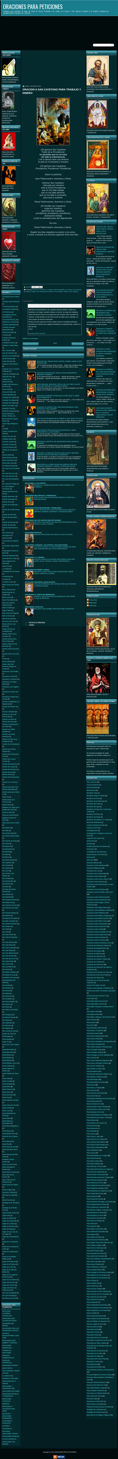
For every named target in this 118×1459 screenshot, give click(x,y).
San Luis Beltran (7, 967)
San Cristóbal (6, 878)
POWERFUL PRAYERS (10, 1378)
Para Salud (90, 1223)
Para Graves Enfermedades (96, 1145)
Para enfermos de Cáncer (95, 1297)
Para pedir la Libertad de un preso (98, 1340)
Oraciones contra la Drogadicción (98, 932)
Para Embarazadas (93, 1101)
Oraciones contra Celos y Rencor (98, 879)
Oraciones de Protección (95, 964)
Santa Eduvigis (7, 1084)
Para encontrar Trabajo (94, 1289)
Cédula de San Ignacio (94, 838)
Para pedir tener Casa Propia (96, 1359)
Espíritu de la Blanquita (10, 505)
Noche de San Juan (8, 621)
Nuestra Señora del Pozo (10, 649)
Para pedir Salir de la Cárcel (96, 1337)
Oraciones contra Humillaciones (97, 900)
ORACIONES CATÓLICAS (34, 607)
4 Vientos (5, 335)
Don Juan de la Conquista (11, 468)
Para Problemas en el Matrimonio (98, 1191)
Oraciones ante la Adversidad (96, 873)
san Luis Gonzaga (8, 1295)
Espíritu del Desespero (9, 517)
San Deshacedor (7, 881)
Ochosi (4, 659)
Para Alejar (90, 998)
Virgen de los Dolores (9, 1279)
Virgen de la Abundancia (10, 1237)
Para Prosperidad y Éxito (95, 1193)
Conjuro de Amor (92, 828)
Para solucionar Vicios (94, 1396)
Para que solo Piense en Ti (96, 1385)
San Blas (5, 854)
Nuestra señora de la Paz (10, 654)
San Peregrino (7, 1015)
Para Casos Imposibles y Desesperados (100, 1041)
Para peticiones (92, 1364)
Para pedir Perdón (93, 1335)
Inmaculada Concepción (10, 541)
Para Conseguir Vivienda (95, 1052)
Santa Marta (6, 1118)
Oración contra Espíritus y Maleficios (99, 988)
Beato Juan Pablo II (8, 405)
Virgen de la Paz (7, 1267)
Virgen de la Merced (9, 1261)
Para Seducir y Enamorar (95, 1229)
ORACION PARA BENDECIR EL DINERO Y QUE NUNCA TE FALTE (60, 418)
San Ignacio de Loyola (9, 918)
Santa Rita (5, 1144)
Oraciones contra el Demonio (96, 926)
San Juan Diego (7, 950)
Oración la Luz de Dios (9, 782)
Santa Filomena (7, 1089)
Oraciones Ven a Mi (93, 871)
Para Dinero (91, 1085)
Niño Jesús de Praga (9, 613)
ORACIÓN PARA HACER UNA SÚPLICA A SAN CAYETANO (53, 534)
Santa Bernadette (8, 1049)
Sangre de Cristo (8, 1034)
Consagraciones (92, 830)
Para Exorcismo (92, 1126)
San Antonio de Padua (9, 841)
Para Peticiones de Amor (95, 1183)
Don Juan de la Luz (8, 473)
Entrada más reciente (30, 344)
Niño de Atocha (7, 616)
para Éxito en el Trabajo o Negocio (98, 1415)
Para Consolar (91, 1058)
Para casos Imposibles (94, 1261)
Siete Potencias (7, 1200)
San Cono (5, 871)
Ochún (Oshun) (7, 661)
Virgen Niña (6, 1215)
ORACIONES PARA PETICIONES (33, 6)
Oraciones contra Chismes (96, 882)
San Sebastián (7, 1023)
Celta (4, 429)
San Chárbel (6, 865)
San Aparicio (6, 846)
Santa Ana (5, 1042)
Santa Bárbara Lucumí (9, 1063)
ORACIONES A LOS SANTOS (35, 483)
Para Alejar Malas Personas (96, 1001)
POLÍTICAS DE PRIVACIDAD (37, 622)
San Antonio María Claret (10, 836)
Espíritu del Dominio (9, 522)
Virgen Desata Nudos (9, 1213)
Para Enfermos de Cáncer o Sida (98, 1117)
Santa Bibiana (7, 1055)
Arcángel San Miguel (9, 400)
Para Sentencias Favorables (96, 1231)
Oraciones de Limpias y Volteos (97, 959)
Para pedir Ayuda (92, 1329)
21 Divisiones (6, 312)
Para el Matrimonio (93, 1286)
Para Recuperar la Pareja (95, 1212)
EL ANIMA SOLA (7, 1376)
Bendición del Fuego (93, 817)
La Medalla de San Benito (95, 852)
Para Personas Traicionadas (96, 1174)
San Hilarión (6, 915)
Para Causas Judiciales (94, 1044)
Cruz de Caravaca (8, 447)
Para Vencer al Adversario (95, 1248)
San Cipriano (6, 868)
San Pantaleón (7, 999)
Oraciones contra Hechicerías (96, 897)
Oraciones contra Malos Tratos (97, 921)
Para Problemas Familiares (96, 1188)
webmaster (92, 605)
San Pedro (5, 1007)
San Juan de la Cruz (9, 958)
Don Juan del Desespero (10, 479)
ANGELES (5, 1404)
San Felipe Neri (7, 902)
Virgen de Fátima (8, 1218)
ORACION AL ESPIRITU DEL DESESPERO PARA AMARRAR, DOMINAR (106, 313)
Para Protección (92, 1196)
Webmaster (93, 603)
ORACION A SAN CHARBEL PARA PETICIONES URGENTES (54, 609)
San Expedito (6, 897)
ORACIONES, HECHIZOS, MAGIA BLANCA (40, 582)
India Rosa (5, 538)
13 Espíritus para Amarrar (10, 296)
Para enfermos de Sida (94, 1299)
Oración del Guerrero (9, 769)
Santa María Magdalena (10, 1126)
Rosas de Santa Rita (9, 815)
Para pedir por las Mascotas (96, 1351)
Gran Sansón (6, 533)
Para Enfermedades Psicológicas (98, 1115)
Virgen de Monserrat (9, 1226)
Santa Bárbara (7, 1060)
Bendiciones (91, 790)
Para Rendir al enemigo (95, 1218)
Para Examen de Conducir (95, 1123)
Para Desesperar (92, 1071)
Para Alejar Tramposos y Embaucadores (100, 1006)
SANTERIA (6, 1426)
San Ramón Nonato (8, 1017)
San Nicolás (6, 985)
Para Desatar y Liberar (94, 1068)
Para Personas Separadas (95, 1172)
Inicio (55, 343)
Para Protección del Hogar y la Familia (99, 1202)
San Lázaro (6, 969)
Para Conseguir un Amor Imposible (98, 1055)
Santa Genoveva (7, 1095)
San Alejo (5, 830)
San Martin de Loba (8, 975)
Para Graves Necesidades (95, 1147)
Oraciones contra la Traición (96, 940)
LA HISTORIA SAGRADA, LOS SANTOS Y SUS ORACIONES (46, 545)
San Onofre (6, 990)
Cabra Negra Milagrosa (10, 423)
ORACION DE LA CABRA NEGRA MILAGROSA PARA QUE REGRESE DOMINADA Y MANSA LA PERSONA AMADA (57, 465)
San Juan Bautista (8, 942)
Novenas (90, 857)
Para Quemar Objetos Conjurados (98, 1210)
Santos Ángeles (7, 1190)
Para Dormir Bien (92, 1096)
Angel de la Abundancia (10, 364)
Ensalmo (90, 844)
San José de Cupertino (10, 937)
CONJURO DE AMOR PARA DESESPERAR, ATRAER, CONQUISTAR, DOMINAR (105, 392)
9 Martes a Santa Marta (10, 345)
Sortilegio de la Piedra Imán (96, 1412)
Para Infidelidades (93, 1150)
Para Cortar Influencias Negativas (98, 1060)
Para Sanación (92, 1226)
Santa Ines (5, 1097)
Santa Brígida (6, 1058)
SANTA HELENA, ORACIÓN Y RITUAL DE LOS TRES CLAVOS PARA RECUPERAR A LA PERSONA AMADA (58, 385)
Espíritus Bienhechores (10, 528)
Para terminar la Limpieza (95, 1404)
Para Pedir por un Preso (95, 1166)
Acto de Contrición (93, 785)
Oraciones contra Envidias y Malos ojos (100, 892)
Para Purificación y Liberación (97, 1207)
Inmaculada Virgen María (10, 546)
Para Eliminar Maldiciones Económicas (100, 1098)
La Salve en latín (7, 582)
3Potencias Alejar (8, 332)
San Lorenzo (6, 964)
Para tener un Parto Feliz (95, 1401)
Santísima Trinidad (8, 1192)
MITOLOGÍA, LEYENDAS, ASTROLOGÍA (7, 1313)
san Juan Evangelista (9, 1293)
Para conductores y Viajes (95, 1267)
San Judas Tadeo (8, 961)
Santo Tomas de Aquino (10, 1185)
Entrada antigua (77, 344)
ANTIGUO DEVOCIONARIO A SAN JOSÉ (10, 1335)
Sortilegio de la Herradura (95, 1409)
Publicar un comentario (30, 338)
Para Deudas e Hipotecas (95, 1077)
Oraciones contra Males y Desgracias (99, 915)
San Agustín (6, 828)
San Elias (5, 886)
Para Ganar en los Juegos (95, 1139)
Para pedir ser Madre (94, 1356)
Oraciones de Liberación (95, 956)
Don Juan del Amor (8, 476)
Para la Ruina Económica (95, 1316)
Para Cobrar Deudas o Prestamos (98, 1047)
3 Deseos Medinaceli (9, 324)
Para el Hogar (91, 1280)
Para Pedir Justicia (93, 1161)
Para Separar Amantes (94, 1237)
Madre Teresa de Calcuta (10, 585)
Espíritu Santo (7, 502)
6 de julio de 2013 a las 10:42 (36, 333)
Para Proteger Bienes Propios (97, 1204)
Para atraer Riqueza (93, 1251)
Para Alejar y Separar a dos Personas (99, 1017)
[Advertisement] (59, 31)
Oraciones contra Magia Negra (97, 907)
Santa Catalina (7, 1066)
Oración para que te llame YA (96, 996)
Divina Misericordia (8, 457)
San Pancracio (7, 996)
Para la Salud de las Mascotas (97, 1318)
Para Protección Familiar (95, 1199)
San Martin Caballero (9, 972)
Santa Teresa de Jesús (10, 1149)
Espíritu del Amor (8, 514)
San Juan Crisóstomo (9, 948)
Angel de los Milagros (9, 374)
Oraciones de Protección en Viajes (98, 972)
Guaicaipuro (6, 535)
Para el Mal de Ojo (93, 1283)
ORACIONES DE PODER (11, 1391)
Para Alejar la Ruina (93, 1014)
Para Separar (91, 1234)
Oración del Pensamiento (10, 777)
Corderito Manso (7, 439)
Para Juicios (91, 1153)
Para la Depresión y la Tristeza (97, 1310)
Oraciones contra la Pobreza (96, 937)
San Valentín (6, 1028)
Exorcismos (91, 849)
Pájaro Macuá (7, 805)
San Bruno (5, 857)
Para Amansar (91, 1020)
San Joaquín (6, 926)
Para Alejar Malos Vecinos (95, 1004)
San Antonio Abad (8, 833)
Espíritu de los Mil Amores (11, 509)
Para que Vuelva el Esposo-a (96, 1382)
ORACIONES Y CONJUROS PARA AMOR (8, 1409)
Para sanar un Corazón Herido (97, 1393)
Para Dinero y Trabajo (94, 1088)
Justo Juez (5, 566)
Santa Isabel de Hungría (10, 1100)
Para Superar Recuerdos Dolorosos (99, 1242)
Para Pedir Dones (93, 1158)
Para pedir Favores (93, 1332)
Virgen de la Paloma (9, 1264)
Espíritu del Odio (7, 525)
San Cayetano (74, 291)
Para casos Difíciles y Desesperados (99, 1259)
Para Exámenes (92, 1128)
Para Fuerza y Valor (93, 1136)
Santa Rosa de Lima (9, 1147)
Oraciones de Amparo (94, 951)
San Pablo (5, 993)
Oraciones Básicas (93, 863)
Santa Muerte (6, 1131)
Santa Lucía (6, 1110)
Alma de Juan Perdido (9, 356)
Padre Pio (5, 797)
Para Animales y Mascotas (96, 1028)
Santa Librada (7, 1108)
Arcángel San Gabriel (9, 397)
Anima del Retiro (7, 392)
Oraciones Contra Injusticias (96, 865)
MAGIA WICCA (7, 1368)
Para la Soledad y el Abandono (97, 1321)
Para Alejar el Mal (93, 1011)
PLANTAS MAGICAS (9, 1439)
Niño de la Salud (7, 618)
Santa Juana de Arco (9, 1105)
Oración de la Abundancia (10, 744)
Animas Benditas (8, 395)
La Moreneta (6, 576)
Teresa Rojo (93, 600)
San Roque (6, 1020)
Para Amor (90, 1025)
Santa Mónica (7, 1141)
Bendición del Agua (93, 806)
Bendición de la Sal (93, 798)
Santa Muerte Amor (8, 1133)
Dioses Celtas (7, 455)
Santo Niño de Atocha (9, 1172)
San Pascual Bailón (8, 1001)
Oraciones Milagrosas (94, 868)
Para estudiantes (92, 1302)
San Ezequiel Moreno (9, 900)
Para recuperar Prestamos (95, 1390)
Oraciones (90, 860)
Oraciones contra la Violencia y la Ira (99, 943)
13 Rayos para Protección (11, 301)
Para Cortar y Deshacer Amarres (98, 1063)
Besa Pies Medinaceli (94, 822)
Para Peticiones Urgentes (95, 1180)
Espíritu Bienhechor (8, 496)
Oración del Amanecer (9, 764)
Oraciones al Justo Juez (10, 692)
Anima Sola (6, 389)
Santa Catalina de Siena (10, 1073)
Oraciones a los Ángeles (10, 687)
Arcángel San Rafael (9, 403)
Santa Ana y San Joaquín (10, 1044)
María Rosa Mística (8, 600)
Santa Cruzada (7, 1081)
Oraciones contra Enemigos (96, 889)
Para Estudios (91, 1120)
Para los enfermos (93, 1327)
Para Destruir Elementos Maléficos (98, 1074)
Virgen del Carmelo (8, 1282)
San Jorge (5, 929)
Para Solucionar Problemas (96, 1240)
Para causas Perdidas (94, 1264)
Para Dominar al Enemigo (95, 1093)
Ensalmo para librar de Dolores (97, 846)
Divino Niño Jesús (8, 463)
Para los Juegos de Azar (95, 1324)
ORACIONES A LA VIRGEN (34, 557)
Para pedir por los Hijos (94, 1353)
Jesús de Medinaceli (9, 555)
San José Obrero (8, 934)
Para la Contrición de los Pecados (98, 1308)
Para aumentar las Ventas (95, 1253)
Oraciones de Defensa (94, 954)
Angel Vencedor (7, 361)
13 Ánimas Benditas (9, 306)
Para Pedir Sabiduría (94, 1164)
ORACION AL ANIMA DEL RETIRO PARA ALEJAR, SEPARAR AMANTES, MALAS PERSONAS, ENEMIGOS (104, 272)
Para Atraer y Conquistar (95, 1030)
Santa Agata (6, 1036)
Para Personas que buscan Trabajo (98, 1177)
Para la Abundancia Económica (97, 1305)
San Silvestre (6, 1025)
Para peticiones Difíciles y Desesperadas (100, 1370)
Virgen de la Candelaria (10, 1242)
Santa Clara (6, 1078)
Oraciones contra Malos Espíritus (98, 918)
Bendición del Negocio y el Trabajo (98, 820)
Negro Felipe (6, 610)
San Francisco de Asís (9, 905)
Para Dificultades (92, 1079)
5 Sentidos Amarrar (8, 343)
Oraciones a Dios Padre (10, 671)
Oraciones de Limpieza (94, 962)
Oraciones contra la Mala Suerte (97, 935)
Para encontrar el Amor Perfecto (97, 1291)
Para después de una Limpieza (97, 1275)
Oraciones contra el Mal (95, 929)
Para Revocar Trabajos (94, 1221)
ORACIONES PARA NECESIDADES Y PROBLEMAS (43, 508)
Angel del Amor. (7, 376)
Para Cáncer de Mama (94, 1066)
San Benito (6, 852)
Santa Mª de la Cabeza (10, 1136)
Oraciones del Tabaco (94, 978)
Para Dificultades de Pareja (96, 1082)
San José (5, 932)
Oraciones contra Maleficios (96, 913)
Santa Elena (6, 1086)
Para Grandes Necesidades (96, 1142)
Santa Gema (6, 1092)
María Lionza (6, 597)
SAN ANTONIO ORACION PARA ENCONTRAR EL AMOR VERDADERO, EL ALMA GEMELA (56, 431)
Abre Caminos (91, 782)
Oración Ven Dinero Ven (95, 985)
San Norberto (6, 988)
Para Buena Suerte (93, 1033)
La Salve (5, 579)
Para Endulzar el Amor (94, 1112)
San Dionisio (6, 884)
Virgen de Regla (7, 1229)
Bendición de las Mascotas (96, 801)
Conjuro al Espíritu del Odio (96, 825)
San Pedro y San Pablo (10, 1009)
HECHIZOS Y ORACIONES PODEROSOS (7, 1416)
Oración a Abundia (8, 712)
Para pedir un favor (93, 1361)
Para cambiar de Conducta (96, 1256)
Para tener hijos (92, 1399)
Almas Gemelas (92, 787)
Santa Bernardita (8, 1052)
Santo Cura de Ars (8, 1164)
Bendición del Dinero (94, 814)
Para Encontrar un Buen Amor (97, 1109)
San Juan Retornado (9, 953)
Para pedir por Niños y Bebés (96, 1343)
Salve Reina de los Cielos (10, 823)
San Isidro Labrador (8, 921)
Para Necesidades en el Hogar (97, 1155)
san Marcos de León (9, 1298)
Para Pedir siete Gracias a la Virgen (99, 1169)
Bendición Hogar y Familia (95, 795)
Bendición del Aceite (93, 804)
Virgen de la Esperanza (10, 1251)
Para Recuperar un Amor (95, 1215)
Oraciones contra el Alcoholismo (97, 924)
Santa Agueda (7, 1039)
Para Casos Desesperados (96, 1036)
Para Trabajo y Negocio (94, 1245)
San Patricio (6, 1004)
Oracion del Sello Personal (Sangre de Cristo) (9, 666)
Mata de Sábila (7, 608)
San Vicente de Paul (9, 1031)
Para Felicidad (91, 1131)
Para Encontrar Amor (94, 1104)
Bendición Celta (92, 793)
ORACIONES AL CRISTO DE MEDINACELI (40, 594)
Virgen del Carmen (8, 1285)
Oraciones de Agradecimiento (96, 948)
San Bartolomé (7, 849)
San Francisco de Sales (10, 908)
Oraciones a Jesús (8, 676)
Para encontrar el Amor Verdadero (98, 1294)
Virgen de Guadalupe (9, 1221)
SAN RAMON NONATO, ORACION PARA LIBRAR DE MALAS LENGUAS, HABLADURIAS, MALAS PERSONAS (106, 412)
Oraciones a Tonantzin (9, 679)
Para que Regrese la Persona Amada (99, 1375)
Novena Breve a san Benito (96, 854)
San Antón (5, 843)
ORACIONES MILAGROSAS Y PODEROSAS (40, 495)
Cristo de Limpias (8, 442)
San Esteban (6, 894)
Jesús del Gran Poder (9, 558)
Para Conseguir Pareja (94, 1049)
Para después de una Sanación (97, 1278)
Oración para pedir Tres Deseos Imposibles (101, 991)
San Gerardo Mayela (9, 913)
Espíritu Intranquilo (8, 499)
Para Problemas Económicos (96, 1185)
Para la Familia (92, 1313)
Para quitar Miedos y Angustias (97, 1388)
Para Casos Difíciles (93, 1039)
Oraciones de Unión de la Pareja (97, 975)
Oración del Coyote (8, 767)
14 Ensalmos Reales (9, 309)
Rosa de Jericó (7, 812)
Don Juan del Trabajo (9, 484)
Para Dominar (91, 1090)
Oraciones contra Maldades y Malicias (99, 910)
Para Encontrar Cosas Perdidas (97, 1107)
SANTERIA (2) (7, 1428)
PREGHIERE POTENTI (10, 1365)
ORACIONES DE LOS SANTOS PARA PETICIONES (43, 520)
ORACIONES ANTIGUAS (10, 1436)
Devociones (91, 841)
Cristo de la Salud (8, 444)
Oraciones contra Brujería (95, 876)
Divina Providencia (8, 460)
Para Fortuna (91, 1134)
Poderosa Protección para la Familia (99, 1407)
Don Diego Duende (8, 466)
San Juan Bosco (7, 945)
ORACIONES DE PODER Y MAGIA (37, 570)
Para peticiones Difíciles (95, 1367)
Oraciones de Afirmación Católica (98, 945)
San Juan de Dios (8, 956)
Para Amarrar (91, 1022)
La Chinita (5, 569)
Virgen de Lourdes (8, 1223)
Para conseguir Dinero (94, 1270)
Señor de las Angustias (10, 1195)
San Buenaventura (8, 860)
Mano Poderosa (7, 589)
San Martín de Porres (9, 977)
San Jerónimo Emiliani (9, 924)
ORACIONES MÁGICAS (33, 533)
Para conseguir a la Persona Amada (99, 1272)
